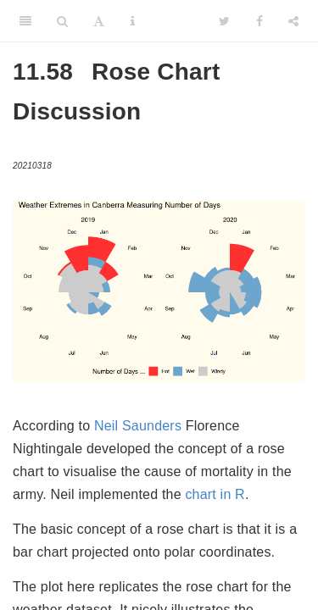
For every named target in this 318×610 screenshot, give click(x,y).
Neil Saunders (137, 426)
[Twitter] (224, 21)
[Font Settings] (99, 21)
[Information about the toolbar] (133, 21)
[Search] (62, 21)
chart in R (214, 494)
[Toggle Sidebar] (25, 21)
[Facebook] (259, 21)
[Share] (293, 21)
